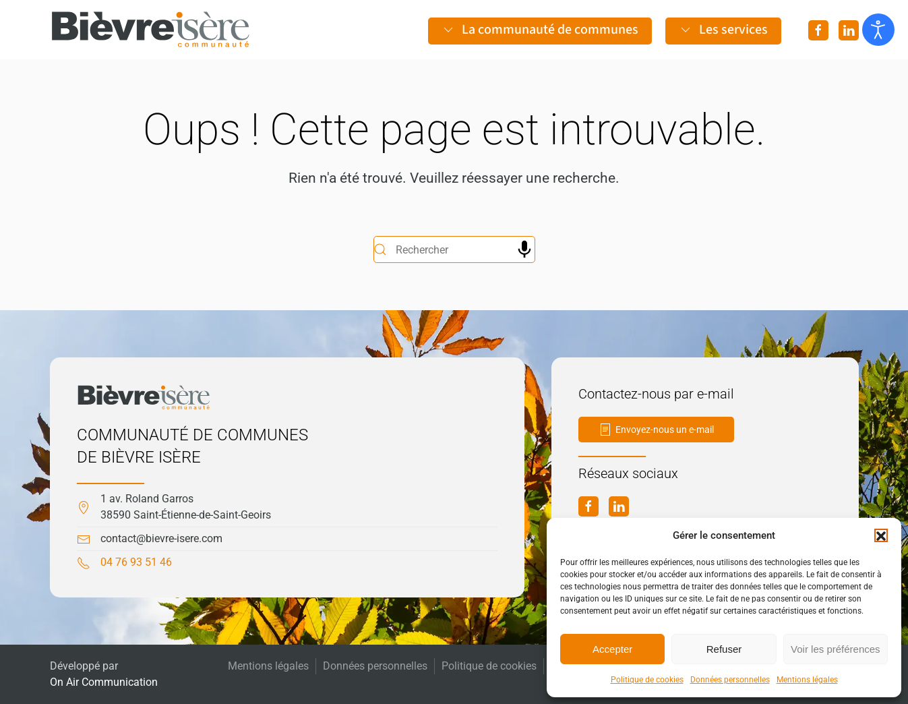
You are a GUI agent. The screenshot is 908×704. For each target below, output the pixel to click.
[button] (881, 535)
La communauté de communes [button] (540, 29)
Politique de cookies (647, 679)
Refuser (724, 649)
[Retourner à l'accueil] (151, 29)
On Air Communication (104, 682)
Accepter (612, 649)
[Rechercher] (454, 249)
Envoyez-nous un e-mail (656, 429)
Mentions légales (807, 679)
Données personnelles (730, 679)
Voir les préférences (835, 649)
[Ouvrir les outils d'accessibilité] (878, 29)
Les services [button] (723, 29)
